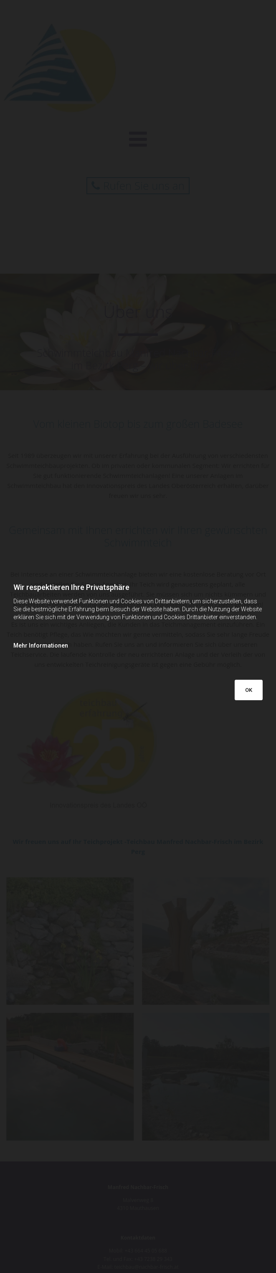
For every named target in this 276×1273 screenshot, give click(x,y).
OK (248, 690)
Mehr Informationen (40, 645)
